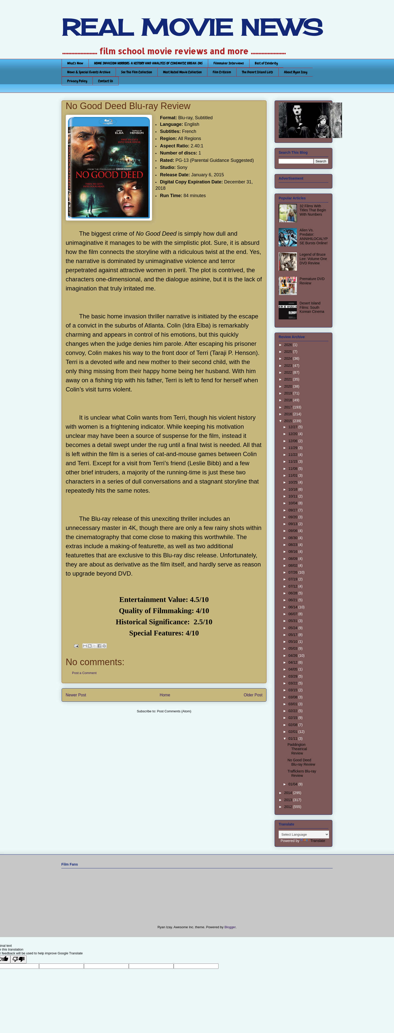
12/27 (293, 427)
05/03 (293, 648)
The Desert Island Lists (257, 72)
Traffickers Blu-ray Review (302, 773)
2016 (288, 414)
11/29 (293, 448)
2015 (288, 421)
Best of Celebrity (266, 63)
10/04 (293, 503)
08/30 (293, 538)
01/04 (293, 784)
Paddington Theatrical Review (297, 749)
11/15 (293, 461)
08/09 (293, 559)
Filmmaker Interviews (228, 63)
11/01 (293, 475)
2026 (288, 345)
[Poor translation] (18, 959)
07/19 (293, 579)
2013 (288, 800)
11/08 (293, 469)
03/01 (293, 704)
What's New (75, 63)
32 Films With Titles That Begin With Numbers (313, 210)
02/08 (293, 725)
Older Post (253, 695)
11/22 (293, 455)
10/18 (293, 489)
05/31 (293, 621)
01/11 (293, 738)
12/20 (293, 434)
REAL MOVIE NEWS (192, 27)
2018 (288, 400)
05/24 (293, 628)
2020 (288, 386)
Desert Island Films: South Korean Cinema (312, 307)
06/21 (293, 600)
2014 (288, 793)
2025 (288, 352)
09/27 (293, 510)
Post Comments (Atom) (174, 711)
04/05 (293, 669)
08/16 (293, 551)
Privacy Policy (77, 81)
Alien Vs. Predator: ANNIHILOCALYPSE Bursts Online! (314, 236)
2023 (288, 366)
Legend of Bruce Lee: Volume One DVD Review (313, 258)
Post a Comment (84, 673)
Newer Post (76, 695)
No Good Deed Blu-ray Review (301, 762)
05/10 (293, 642)
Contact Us (105, 81)
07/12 (293, 586)
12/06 (293, 441)
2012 (288, 807)
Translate (312, 841)
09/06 (293, 531)
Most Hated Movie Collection (182, 72)
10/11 (293, 496)
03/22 (293, 683)
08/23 (293, 545)
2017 (288, 407)
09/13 (293, 524)
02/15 (293, 718)
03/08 (293, 697)
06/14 (293, 607)
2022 (288, 372)
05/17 (293, 635)
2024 (288, 358)
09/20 (293, 517)
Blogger (230, 927)
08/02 (293, 565)
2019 (288, 393)
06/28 (293, 593)
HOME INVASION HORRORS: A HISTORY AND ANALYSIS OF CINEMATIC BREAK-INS (148, 63)
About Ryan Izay (295, 72)
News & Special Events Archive (88, 72)
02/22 (293, 711)
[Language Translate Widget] (304, 834)
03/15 (293, 690)
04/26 (293, 655)
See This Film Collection (136, 72)
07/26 (293, 572)
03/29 (293, 676)
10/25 (293, 482)
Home (165, 695)
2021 (288, 379)
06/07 (293, 614)
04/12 (293, 662)
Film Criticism (222, 72)
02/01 (293, 732)
